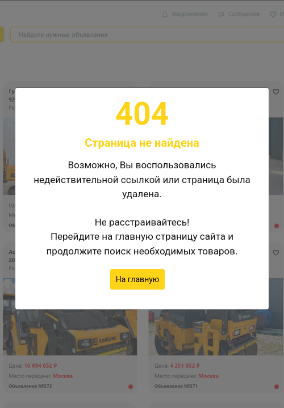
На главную (138, 279)
